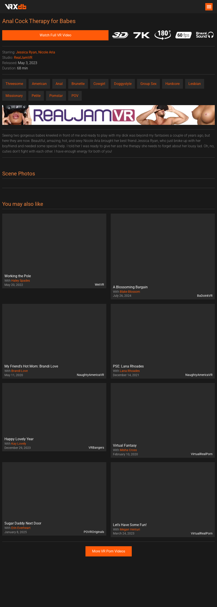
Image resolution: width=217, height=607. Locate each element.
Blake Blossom (130, 291)
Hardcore (172, 84)
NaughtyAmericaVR (90, 375)
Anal (59, 84)
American (39, 84)
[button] (209, 6)
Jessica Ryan (26, 52)
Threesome (14, 84)
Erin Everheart (21, 528)
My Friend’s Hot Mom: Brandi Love (31, 366)
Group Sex (148, 84)
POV (75, 96)
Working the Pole (17, 276)
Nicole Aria (46, 52)
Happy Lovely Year (18, 439)
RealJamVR (23, 57)
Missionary (14, 96)
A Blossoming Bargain (130, 287)
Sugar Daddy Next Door (22, 523)
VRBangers (96, 447)
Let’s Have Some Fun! (130, 525)
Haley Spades (20, 280)
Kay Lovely (18, 443)
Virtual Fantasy (125, 445)
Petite (36, 96)
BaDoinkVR (205, 295)
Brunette (78, 84)
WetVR (99, 284)
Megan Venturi (130, 529)
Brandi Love (19, 371)
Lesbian (194, 84)
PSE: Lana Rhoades (128, 366)
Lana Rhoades (130, 371)
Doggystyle (123, 84)
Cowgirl (99, 84)
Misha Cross (128, 450)
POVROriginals (94, 532)
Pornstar (56, 96)
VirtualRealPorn (202, 454)
